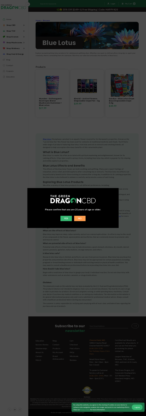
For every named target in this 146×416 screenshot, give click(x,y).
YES (66, 218)
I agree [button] (137, 407)
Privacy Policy (85, 410)
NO (80, 218)
